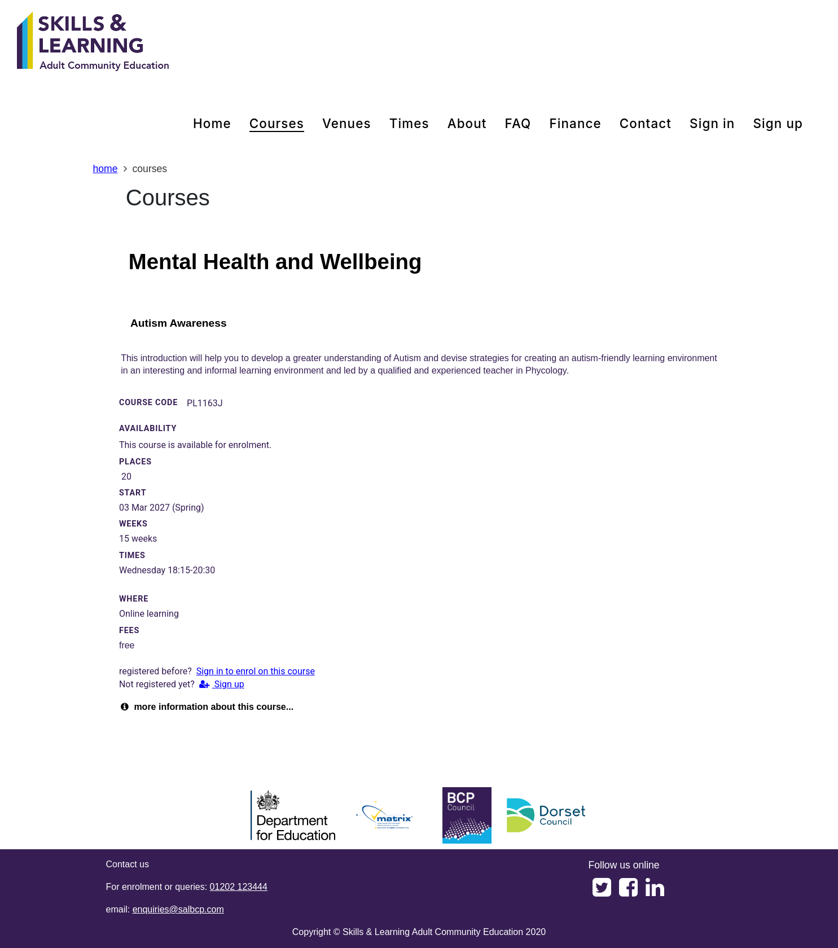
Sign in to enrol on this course (255, 671)
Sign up (778, 123)
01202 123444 (238, 887)
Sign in (712, 123)
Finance (575, 123)
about (467, 123)
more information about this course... (207, 707)
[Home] (93, 42)
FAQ (518, 123)
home (212, 123)
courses (276, 123)
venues (346, 123)
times (409, 123)
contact (646, 123)
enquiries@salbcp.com (178, 909)
